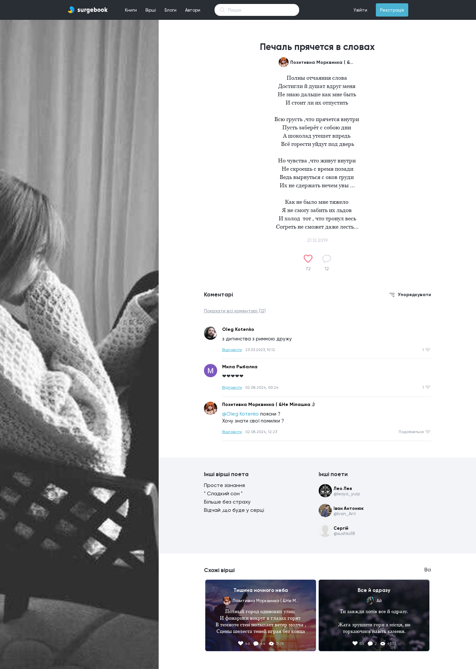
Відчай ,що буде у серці (234, 510)
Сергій (341, 528)
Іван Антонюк (349, 508)
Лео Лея (343, 488)
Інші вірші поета (226, 474)
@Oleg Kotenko (240, 414)
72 (308, 268)
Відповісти (232, 349)
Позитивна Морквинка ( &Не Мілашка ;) (323, 62)
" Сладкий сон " (223, 493)
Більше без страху (227, 502)
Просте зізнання (224, 485)
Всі (427, 570)
